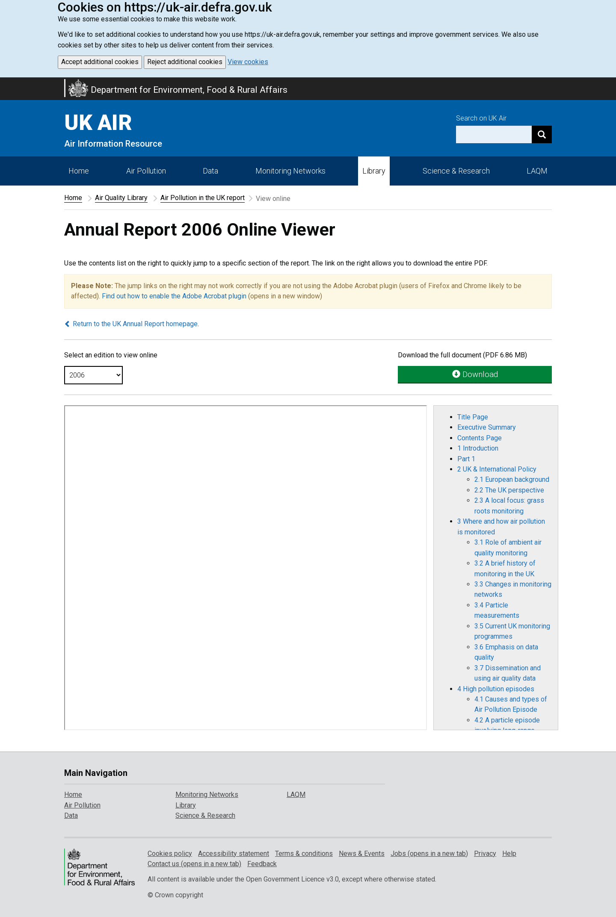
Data (210, 170)
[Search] (542, 134)
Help (509, 853)
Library (373, 170)
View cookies (248, 62)
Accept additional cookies (100, 62)
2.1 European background (511, 479)
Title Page (472, 417)
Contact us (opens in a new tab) (194, 864)
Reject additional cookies (184, 62)
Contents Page (479, 438)
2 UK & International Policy (496, 469)
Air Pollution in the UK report (202, 198)
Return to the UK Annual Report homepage (131, 324)
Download (475, 374)
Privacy (485, 853)
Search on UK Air (481, 118)
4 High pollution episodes (495, 689)
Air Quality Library (121, 198)
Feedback (262, 864)
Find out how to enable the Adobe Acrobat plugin (174, 296)
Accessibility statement (233, 853)
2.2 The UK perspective (509, 490)
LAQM (537, 170)
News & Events (362, 853)
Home (78, 170)
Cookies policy (170, 853)
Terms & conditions (304, 853)
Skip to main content (5, 83)
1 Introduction (477, 448)
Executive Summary (486, 427)
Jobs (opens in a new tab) (429, 853)
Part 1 (466, 459)
